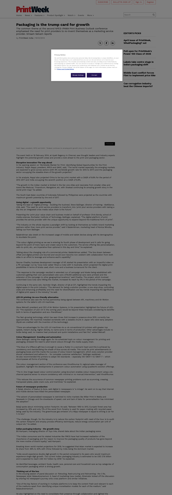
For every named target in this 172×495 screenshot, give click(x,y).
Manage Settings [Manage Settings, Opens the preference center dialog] (78, 75)
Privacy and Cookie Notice (65, 69)
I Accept (94, 75)
